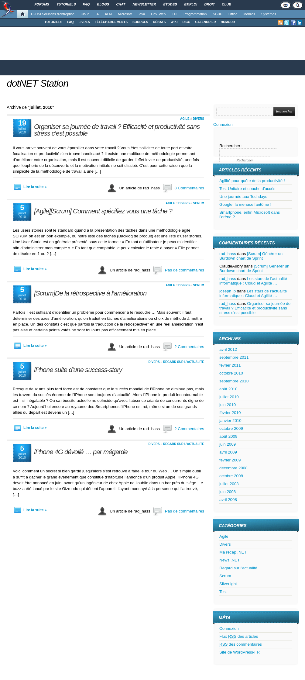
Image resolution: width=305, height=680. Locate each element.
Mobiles (249, 14)
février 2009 (230, 460)
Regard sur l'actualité (183, 362)
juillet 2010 (229, 397)
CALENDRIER (205, 22)
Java (141, 14)
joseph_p (227, 291)
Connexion (223, 124)
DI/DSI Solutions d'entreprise (52, 14)
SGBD (217, 14)
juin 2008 (227, 491)
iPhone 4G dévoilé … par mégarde (81, 452)
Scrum (198, 203)
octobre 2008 (231, 476)
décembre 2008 (233, 468)
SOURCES (140, 22)
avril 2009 (228, 452)
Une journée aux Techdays (243, 196)
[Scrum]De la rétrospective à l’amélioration (90, 293)
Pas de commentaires (184, 270)
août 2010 (228, 389)
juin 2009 (227, 444)
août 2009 (228, 436)
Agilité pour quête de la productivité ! (252, 180)
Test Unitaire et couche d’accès (247, 188)
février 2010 (230, 412)
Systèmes (268, 14)
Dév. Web (158, 14)
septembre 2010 (233, 381)
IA (97, 14)
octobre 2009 (231, 428)
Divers (198, 118)
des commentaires (240, 644)
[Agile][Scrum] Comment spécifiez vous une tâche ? (103, 211)
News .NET (229, 560)
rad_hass (227, 253)
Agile (185, 118)
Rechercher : (230, 145)
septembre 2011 (233, 357)
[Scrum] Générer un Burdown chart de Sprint (251, 256)
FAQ (70, 22)
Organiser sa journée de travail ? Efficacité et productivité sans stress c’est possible (117, 130)
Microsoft (125, 14)
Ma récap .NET (233, 552)
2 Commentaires (189, 346)
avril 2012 (228, 349)
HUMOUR (228, 22)
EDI (174, 14)
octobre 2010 (231, 373)
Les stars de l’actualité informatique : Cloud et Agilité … (253, 280)
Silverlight (228, 584)
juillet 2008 (229, 484)
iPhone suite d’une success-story (78, 370)
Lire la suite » (35, 187)
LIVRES (84, 22)
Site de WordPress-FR (239, 652)
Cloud (85, 14)
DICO (186, 22)
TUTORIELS (54, 22)
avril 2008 (228, 499)
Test (223, 591)
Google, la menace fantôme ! (245, 204)
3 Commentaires (189, 188)
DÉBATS (159, 22)
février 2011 (230, 365)
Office (232, 14)
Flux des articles (238, 636)
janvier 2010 (230, 420)
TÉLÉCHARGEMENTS (111, 22)
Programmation (195, 14)
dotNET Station (37, 83)
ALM (108, 14)
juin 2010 (227, 404)
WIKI (173, 22)
